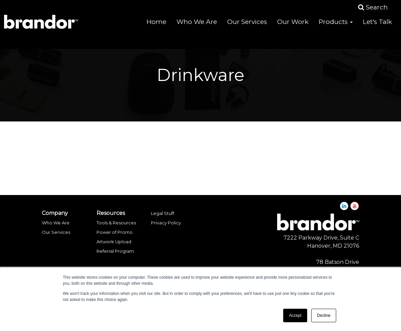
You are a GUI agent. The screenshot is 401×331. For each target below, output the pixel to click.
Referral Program (115, 251)
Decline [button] (323, 315)
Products (336, 27)
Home (156, 27)
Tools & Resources (116, 222)
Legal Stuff (162, 213)
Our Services (247, 27)
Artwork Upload (114, 241)
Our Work (293, 27)
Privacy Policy (166, 222)
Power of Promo (115, 232)
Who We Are (197, 27)
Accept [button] (295, 315)
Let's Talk (377, 27)
